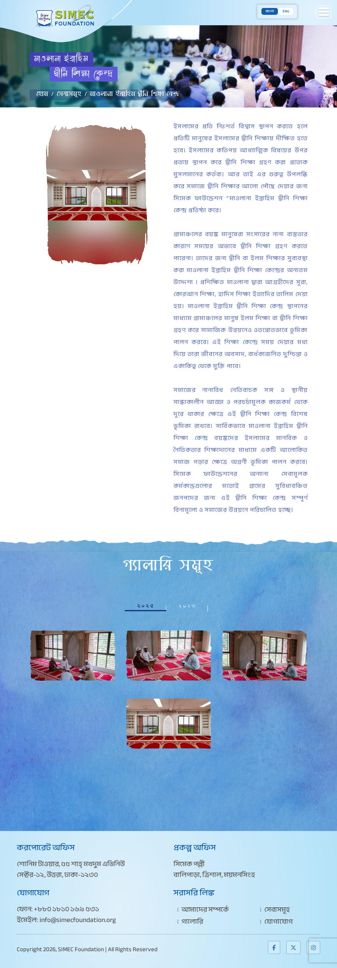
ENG (286, 11)
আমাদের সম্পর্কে (205, 909)
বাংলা (269, 11)
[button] (323, 11)
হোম (42, 96)
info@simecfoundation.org (78, 920)
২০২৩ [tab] (187, 605)
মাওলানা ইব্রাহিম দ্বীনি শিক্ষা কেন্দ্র (134, 96)
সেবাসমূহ (69, 96)
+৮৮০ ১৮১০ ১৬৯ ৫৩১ (66, 909)
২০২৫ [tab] (145, 605)
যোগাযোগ (278, 921)
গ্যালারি (192, 921)
